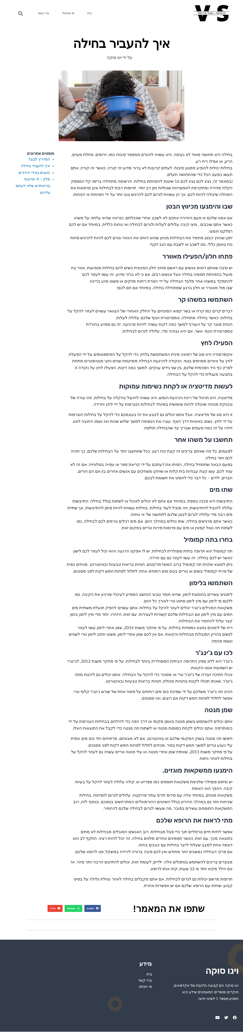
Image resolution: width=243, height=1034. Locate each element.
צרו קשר (44, 13)
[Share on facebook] (92, 908)
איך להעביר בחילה (35, 166)
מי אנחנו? (71, 13)
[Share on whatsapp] (73, 908)
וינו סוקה (213, 969)
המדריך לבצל (39, 159)
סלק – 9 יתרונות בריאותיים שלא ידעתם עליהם (33, 186)
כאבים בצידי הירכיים (34, 173)
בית (95, 13)
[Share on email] (55, 908)
